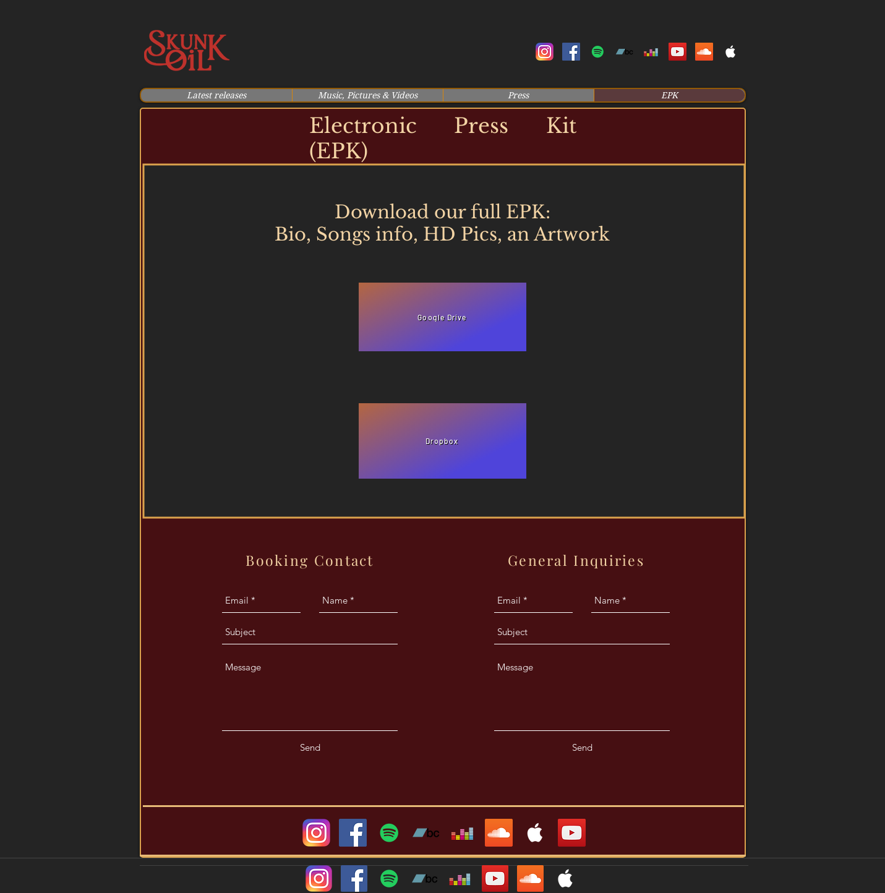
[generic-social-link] (598, 52)
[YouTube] (572, 833)
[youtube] (677, 52)
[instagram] (545, 52)
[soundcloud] (704, 52)
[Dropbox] (442, 441)
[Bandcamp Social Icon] (624, 52)
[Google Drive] (442, 317)
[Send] (310, 747)
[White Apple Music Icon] (731, 52)
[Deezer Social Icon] (651, 52)
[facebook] (571, 52)
